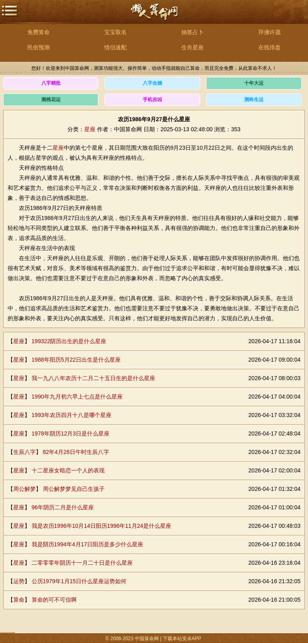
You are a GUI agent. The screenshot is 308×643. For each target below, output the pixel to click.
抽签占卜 (192, 32)
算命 (18, 599)
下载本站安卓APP (182, 638)
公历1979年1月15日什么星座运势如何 (79, 581)
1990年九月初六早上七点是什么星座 (77, 396)
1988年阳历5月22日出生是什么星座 (76, 359)
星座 (89, 129)
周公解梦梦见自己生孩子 (74, 489)
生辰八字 (24, 452)
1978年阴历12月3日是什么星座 (71, 433)
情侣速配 (115, 47)
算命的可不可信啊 (54, 599)
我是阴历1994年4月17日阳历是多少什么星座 (88, 544)
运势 (18, 581)
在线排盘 (269, 47)
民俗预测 (38, 47)
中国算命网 (154, 16)
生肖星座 (192, 47)
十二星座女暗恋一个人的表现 (68, 470)
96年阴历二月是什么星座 (63, 507)
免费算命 (38, 32)
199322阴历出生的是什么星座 (69, 341)
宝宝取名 (115, 32)
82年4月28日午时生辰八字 (76, 452)
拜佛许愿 (269, 32)
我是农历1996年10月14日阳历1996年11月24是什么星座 (102, 526)
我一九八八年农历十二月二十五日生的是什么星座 (93, 378)
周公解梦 (24, 489)
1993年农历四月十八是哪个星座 (71, 415)
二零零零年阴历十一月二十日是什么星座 (82, 563)
